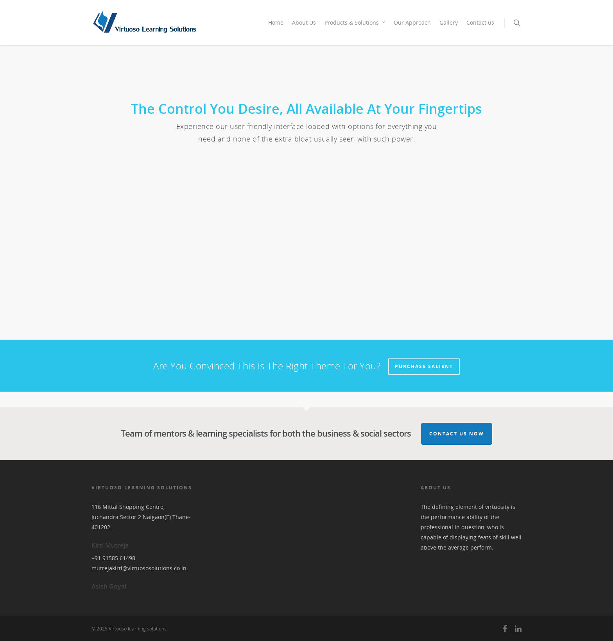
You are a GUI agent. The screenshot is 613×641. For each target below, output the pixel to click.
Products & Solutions (355, 22)
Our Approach (412, 22)
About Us (304, 22)
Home (275, 22)
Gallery (448, 22)
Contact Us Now (456, 433)
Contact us (480, 22)
